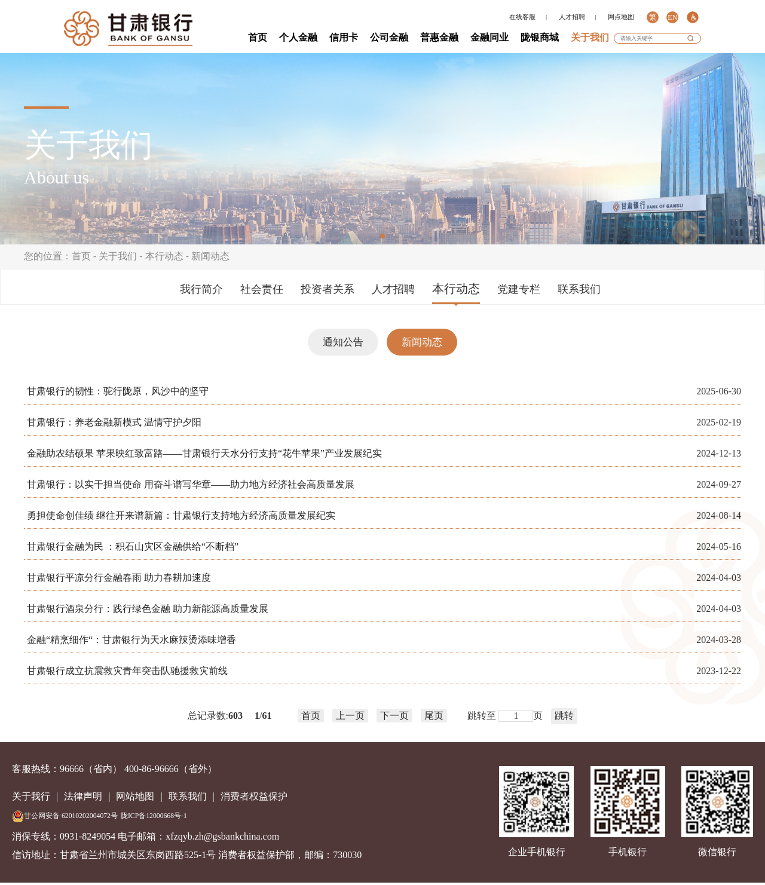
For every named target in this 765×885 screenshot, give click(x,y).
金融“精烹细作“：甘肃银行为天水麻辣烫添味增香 (131, 640)
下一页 (394, 716)
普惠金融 (439, 37)
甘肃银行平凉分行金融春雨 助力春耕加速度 (119, 577)
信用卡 (343, 37)
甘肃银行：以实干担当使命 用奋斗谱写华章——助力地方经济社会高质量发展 (190, 484)
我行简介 (201, 289)
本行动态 (164, 256)
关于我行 (31, 796)
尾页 (433, 716)
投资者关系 (327, 289)
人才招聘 (572, 17)
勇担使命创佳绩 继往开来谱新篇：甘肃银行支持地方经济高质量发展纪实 (181, 515)
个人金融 (298, 37)
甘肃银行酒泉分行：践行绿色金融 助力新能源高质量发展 (147, 609)
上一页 (350, 716)
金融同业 (489, 37)
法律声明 (83, 796)
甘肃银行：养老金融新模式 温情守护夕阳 (114, 422)
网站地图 (135, 796)
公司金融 (389, 37)
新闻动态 (210, 256)
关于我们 (590, 37)
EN (672, 17)
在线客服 (522, 17)
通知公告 (343, 342)
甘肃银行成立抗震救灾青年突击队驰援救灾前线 (127, 671)
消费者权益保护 (254, 796)
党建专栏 (518, 289)
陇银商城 (540, 37)
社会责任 (261, 289)
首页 (257, 37)
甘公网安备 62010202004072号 (65, 816)
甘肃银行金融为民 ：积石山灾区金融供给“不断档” (132, 546)
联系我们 (579, 289)
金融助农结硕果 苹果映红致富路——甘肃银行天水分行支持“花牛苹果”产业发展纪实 (204, 453)
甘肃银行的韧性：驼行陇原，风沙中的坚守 (118, 391)
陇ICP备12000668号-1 (154, 816)
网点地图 (621, 17)
